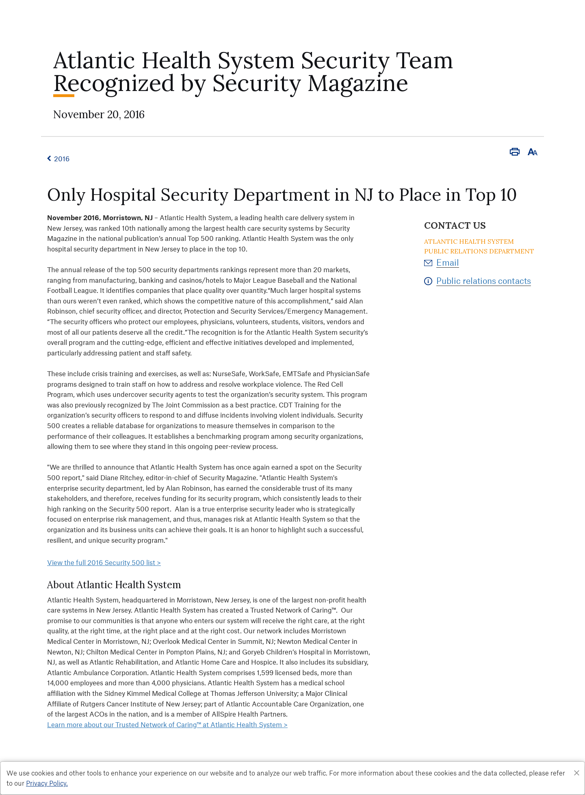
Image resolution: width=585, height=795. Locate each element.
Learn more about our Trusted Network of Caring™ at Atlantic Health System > (167, 724)
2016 (61, 158)
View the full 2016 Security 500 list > (104, 562)
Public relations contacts (483, 280)
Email (447, 262)
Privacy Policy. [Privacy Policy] (47, 783)
